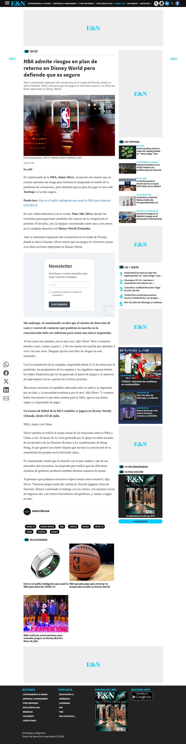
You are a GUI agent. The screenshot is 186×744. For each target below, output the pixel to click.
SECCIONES (28, 689)
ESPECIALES (65, 689)
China (29, 531)
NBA (62, 526)
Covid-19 (30, 526)
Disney (86, 526)
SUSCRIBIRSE (140, 521)
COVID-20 (99, 526)
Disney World (47, 526)
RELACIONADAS (38, 539)
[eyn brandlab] (134, 351)
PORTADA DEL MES (105, 689)
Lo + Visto (132, 267)
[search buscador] (156, 3)
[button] (6, 364)
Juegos (73, 526)
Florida (41, 531)
